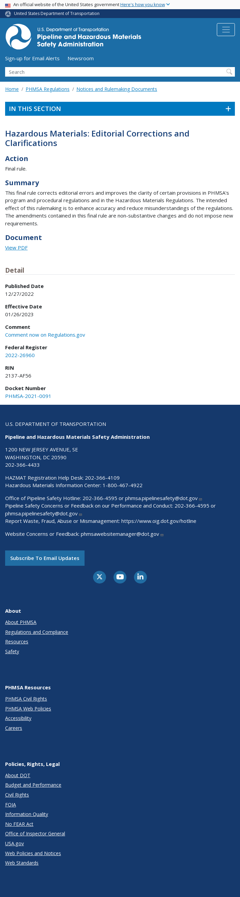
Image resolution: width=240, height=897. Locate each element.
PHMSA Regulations (48, 89)
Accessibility (18, 718)
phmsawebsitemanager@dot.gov (122, 533)
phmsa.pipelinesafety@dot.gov (163, 498)
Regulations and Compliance (36, 632)
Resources (16, 641)
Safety (12, 651)
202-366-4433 (22, 464)
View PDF (16, 247)
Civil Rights (17, 794)
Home (12, 89)
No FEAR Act (19, 824)
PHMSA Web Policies (28, 708)
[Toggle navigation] (226, 29)
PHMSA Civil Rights (26, 698)
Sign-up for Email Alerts (32, 58)
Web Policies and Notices (33, 853)
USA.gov (14, 843)
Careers (13, 728)
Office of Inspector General (35, 833)
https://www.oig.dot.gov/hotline (158, 520)
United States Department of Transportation (57, 13)
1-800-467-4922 (122, 485)
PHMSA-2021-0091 (28, 396)
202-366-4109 (102, 477)
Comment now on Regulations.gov (45, 334)
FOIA (10, 804)
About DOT (17, 775)
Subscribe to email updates (44, 558)
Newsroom (81, 58)
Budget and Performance (33, 785)
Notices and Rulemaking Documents (116, 89)
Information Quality (26, 814)
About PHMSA (20, 622)
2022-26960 (20, 355)
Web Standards (22, 863)
